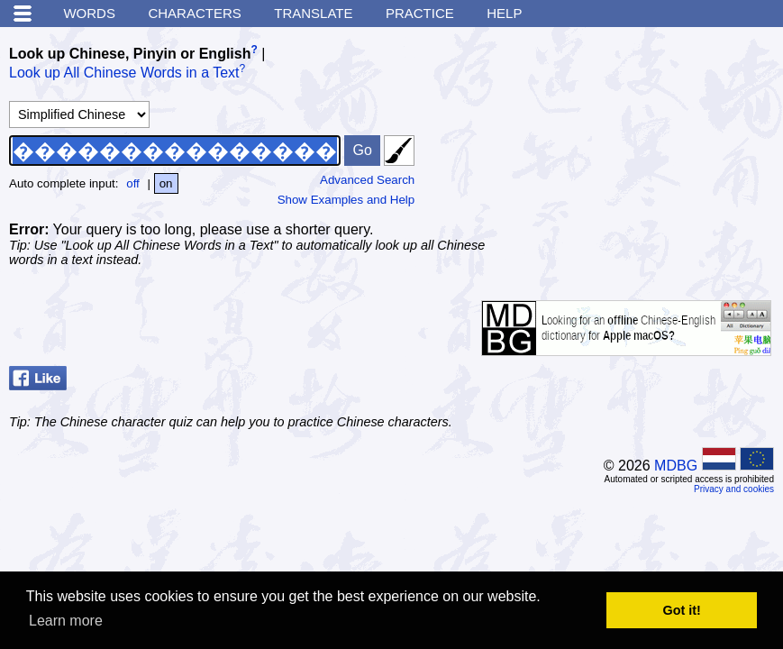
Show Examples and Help (346, 199)
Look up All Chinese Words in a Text (124, 73)
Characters (194, 13)
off (133, 183)
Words (89, 13)
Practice (420, 13)
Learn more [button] (66, 620)
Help (504, 13)
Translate (313, 13)
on (166, 183)
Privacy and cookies (734, 489)
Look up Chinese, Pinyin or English (129, 53)
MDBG (675, 465)
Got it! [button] (682, 610)
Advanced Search (367, 180)
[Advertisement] (639, 148)
